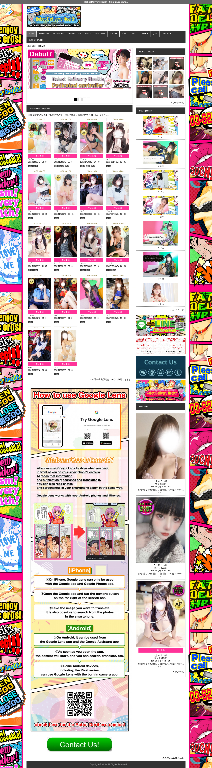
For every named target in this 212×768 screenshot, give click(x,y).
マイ (157, 484)
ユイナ (31, 263)
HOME (31, 34)
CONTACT (166, 34)
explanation (44, 34)
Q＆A (155, 34)
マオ (30, 211)
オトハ (161, 304)
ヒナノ (57, 263)
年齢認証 (31, 46)
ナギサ (109, 211)
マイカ (57, 159)
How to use (100, 34)
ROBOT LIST (74, 34)
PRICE (88, 34)
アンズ (83, 159)
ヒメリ (157, 568)
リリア (31, 367)
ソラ (108, 315)
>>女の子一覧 (177, 310)
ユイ (82, 211)
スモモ (83, 263)
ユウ (82, 315)
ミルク (161, 137)
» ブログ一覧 (177, 102)
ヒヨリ (109, 263)
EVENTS (113, 34)
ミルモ (31, 315)
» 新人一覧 (178, 671)
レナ (108, 159)
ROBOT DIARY (129, 34)
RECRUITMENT (35, 40)
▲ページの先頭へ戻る (173, 757)
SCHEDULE (58, 34)
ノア (56, 367)
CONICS (145, 34)
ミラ (56, 211)
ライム (31, 159)
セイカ (57, 315)
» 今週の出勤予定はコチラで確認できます (110, 379)
